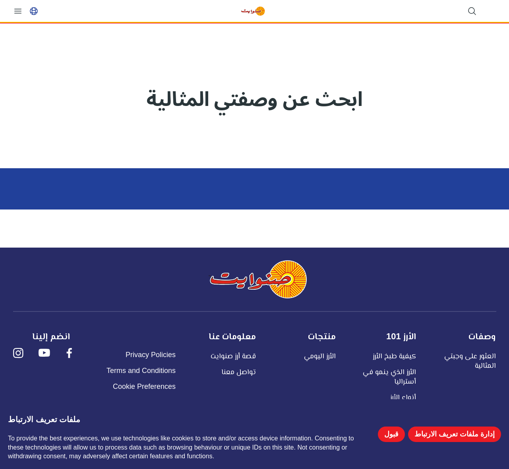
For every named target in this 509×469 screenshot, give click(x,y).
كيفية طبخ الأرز (394, 356)
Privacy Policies (151, 355)
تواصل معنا (238, 372)
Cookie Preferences (144, 386)
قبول (391, 434)
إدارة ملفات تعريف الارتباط (454, 434)
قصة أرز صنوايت (233, 356)
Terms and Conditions (141, 371)
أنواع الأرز (403, 397)
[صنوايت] (257, 279)
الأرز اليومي (320, 356)
